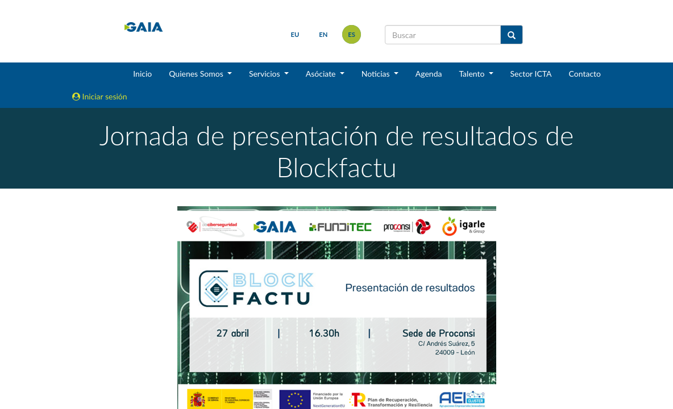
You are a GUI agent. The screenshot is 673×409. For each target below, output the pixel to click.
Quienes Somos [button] (197, 73)
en (323, 34)
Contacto (585, 73)
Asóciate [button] (322, 73)
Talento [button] (473, 73)
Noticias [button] (377, 73)
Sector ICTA (531, 73)
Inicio (142, 73)
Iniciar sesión (99, 96)
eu (295, 34)
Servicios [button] (265, 73)
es (351, 34)
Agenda (429, 73)
